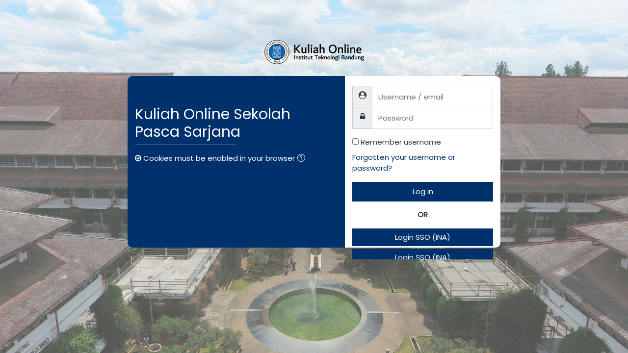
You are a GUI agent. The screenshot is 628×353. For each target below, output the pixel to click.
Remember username (401, 142)
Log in (423, 191)
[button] (303, 159)
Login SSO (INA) (422, 237)
